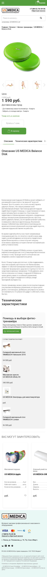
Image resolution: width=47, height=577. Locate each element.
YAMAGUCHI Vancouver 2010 (23, 353)
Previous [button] (3, 85)
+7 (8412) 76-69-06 (37, 9)
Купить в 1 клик (12, 123)
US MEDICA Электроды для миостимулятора (21, 397)
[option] (10, 84)
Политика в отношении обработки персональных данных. (20, 563)
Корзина (42, 3)
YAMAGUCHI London (23, 418)
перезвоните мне (11, 331)
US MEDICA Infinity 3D (23, 376)
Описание (8, 141)
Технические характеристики (28, 141)
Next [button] (44, 85)
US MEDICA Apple (12, 474)
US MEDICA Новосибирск (29, 566)
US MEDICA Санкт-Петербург (11, 566)
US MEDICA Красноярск (22, 568)
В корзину (13, 131)
